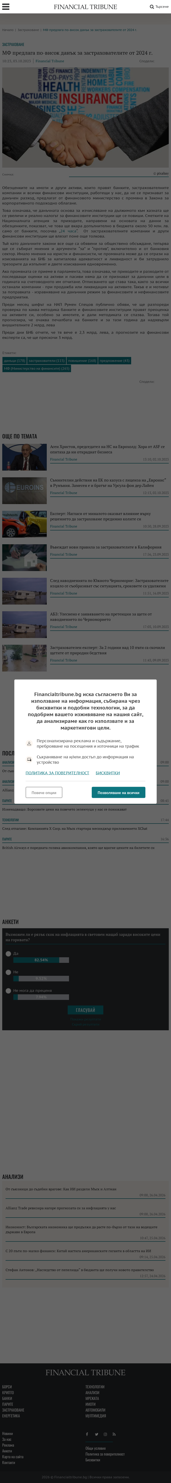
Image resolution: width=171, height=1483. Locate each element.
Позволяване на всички (118, 793)
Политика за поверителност (57, 772)
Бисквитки (108, 772)
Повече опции (44, 793)
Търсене (158, 6)
